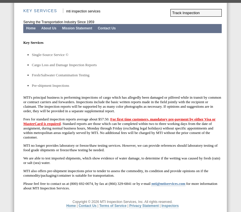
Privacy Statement (144, 206)
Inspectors (170, 206)
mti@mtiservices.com (168, 183)
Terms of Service (112, 206)
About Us (48, 28)
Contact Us (107, 28)
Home (30, 28)
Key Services (40, 10)
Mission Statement (77, 28)
